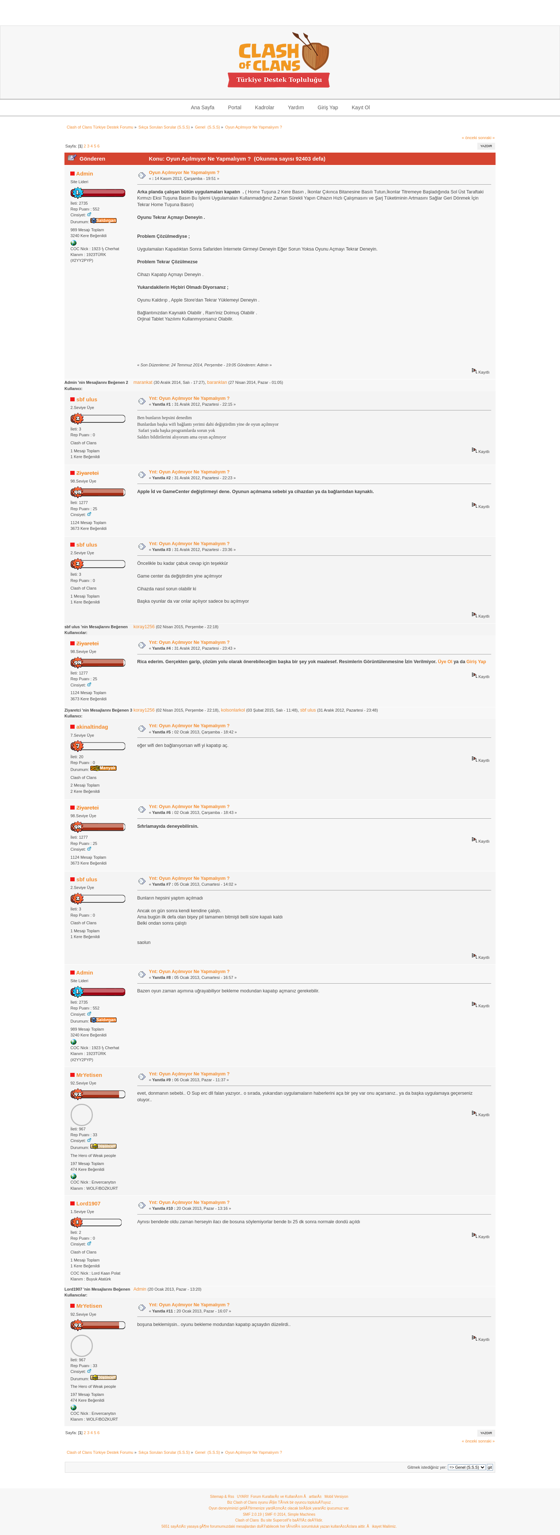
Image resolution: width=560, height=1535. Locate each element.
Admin (84, 173)
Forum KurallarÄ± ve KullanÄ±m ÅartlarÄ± (286, 1497)
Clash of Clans (247, 1520)
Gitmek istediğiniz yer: (427, 1467)
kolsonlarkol (233, 710)
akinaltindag (92, 727)
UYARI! (243, 1497)
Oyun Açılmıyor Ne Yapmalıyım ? (184, 172)
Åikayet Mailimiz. (382, 1526)
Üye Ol (445, 661)
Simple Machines (301, 1514)
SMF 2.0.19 (252, 1514)
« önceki (469, 137)
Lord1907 (88, 1203)
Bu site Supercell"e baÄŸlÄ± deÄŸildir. (292, 1520)
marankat (142, 382)
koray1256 (143, 626)
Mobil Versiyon (336, 1497)
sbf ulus (86, 399)
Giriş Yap (476, 661)
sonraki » (486, 137)
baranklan (217, 382)
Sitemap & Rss (222, 1497)
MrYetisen (89, 1075)
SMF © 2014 (275, 1514)
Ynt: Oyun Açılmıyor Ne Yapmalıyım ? (189, 398)
